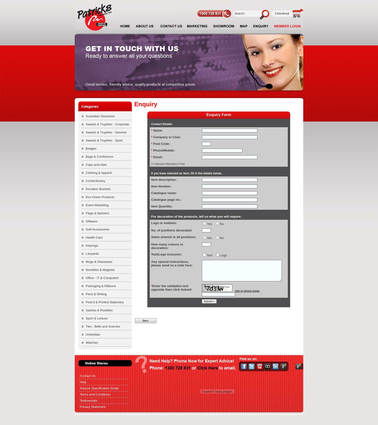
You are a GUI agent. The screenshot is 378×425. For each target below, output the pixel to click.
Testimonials (88, 400)
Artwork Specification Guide (99, 388)
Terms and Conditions (95, 394)
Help (83, 382)
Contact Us (87, 376)
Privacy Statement (92, 407)
